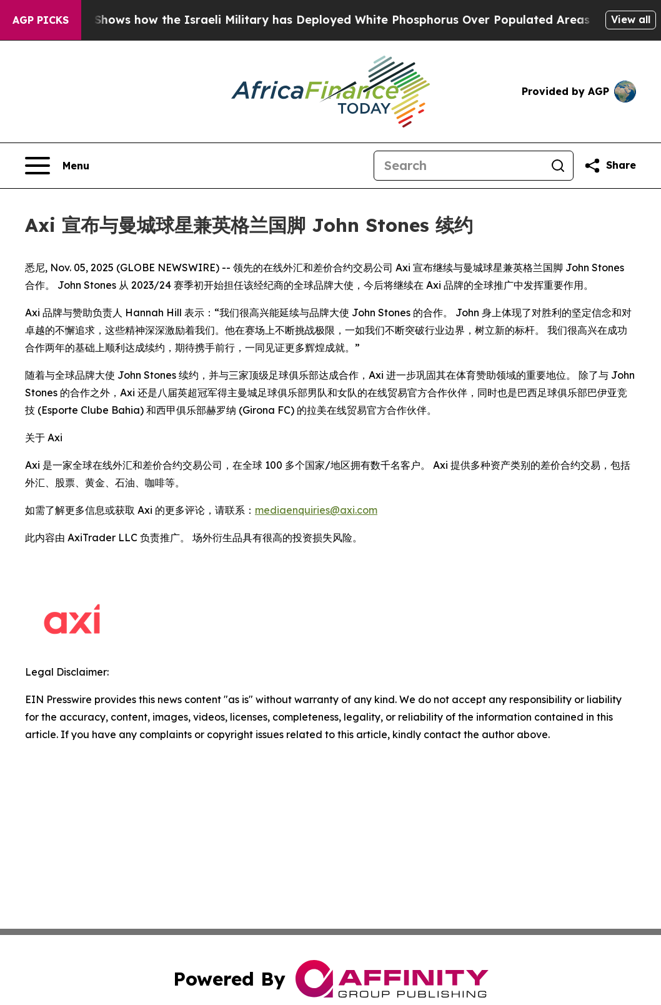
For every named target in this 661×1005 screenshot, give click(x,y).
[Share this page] (610, 165)
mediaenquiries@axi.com (316, 510)
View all (630, 19)
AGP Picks (40, 20)
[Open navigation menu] (57, 165)
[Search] (458, 165)
